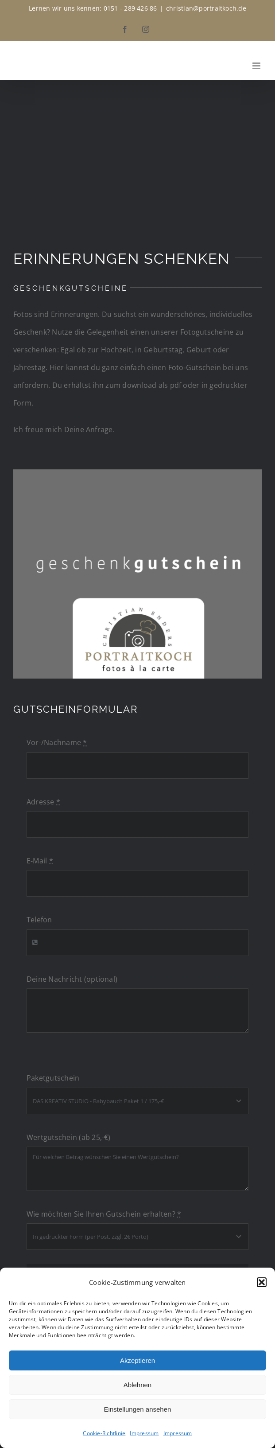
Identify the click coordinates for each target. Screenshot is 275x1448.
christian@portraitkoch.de (206, 8)
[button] (261, 1282)
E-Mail (40, 861)
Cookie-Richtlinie (104, 1433)
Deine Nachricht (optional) (72, 979)
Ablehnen (137, 1385)
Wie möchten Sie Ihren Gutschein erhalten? (104, 1214)
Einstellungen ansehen (137, 1409)
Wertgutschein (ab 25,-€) (69, 1137)
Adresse (43, 802)
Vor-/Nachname (57, 742)
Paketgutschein (53, 1078)
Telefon (39, 920)
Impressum (144, 1433)
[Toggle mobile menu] (257, 65)
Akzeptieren (137, 1360)
